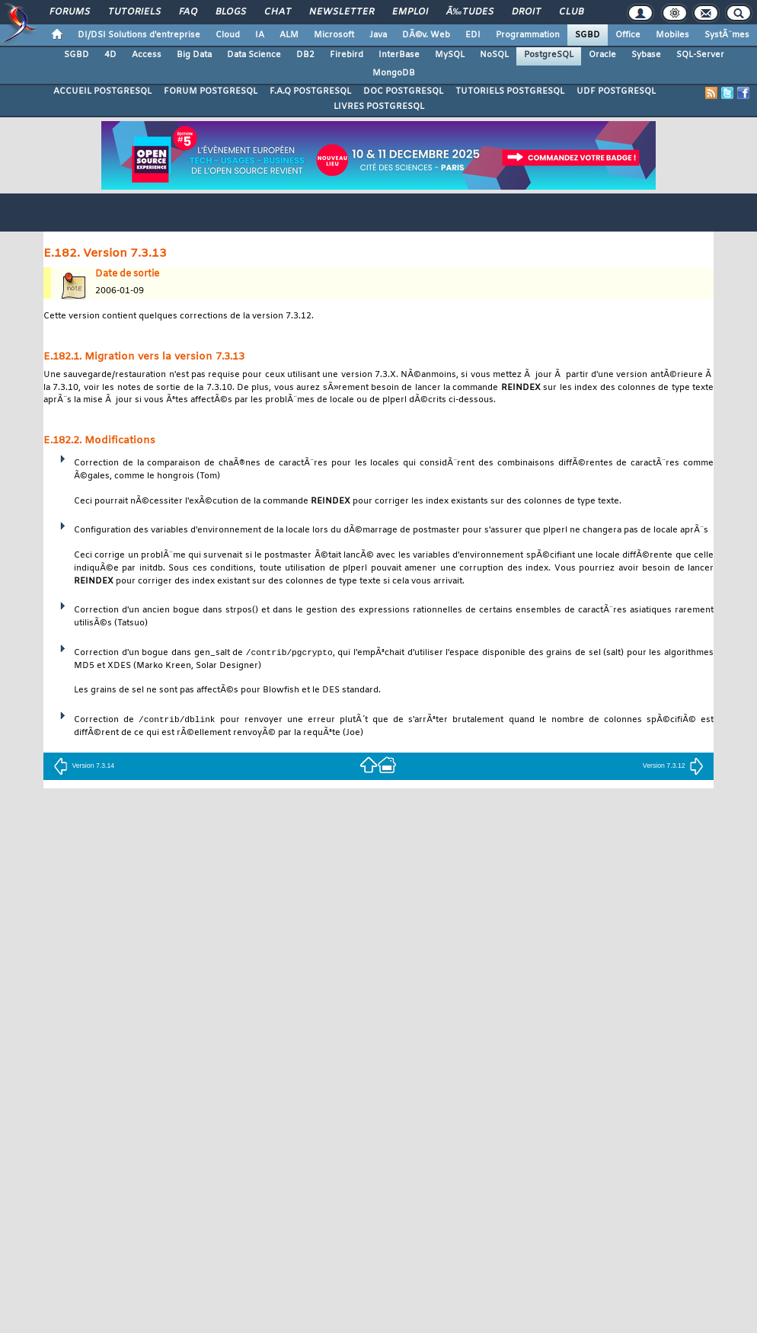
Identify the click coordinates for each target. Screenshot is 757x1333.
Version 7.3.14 (83, 765)
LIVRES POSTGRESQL (379, 106)
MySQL (450, 55)
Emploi (410, 12)
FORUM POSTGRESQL (210, 91)
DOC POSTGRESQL (403, 91)
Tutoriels (134, 12)
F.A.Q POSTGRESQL (310, 91)
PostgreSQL (548, 55)
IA (259, 35)
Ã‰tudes (470, 12)
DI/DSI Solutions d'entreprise (139, 35)
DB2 (305, 55)
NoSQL (494, 55)
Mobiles (672, 35)
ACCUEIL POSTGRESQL (102, 91)
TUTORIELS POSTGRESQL (509, 91)
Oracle (602, 55)
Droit (526, 12)
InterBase (399, 55)
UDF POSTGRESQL (616, 91)
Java (378, 35)
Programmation (528, 35)
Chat (277, 12)
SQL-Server (700, 55)
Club (571, 12)
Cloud (228, 35)
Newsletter (341, 12)
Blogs (231, 12)
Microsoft (334, 35)
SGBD (587, 35)
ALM (289, 35)
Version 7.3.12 (673, 765)
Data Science (254, 55)
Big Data (194, 55)
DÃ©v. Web (426, 35)
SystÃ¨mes (726, 35)
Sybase (646, 55)
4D (110, 55)
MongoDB (393, 73)
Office (627, 35)
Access (146, 55)
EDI (473, 35)
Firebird (346, 55)
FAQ (188, 12)
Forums (69, 12)
